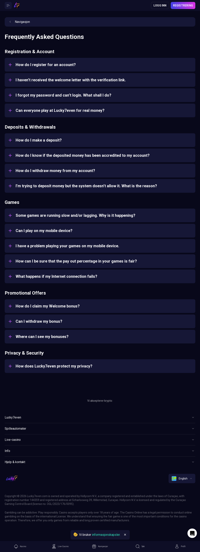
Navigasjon (19, 22)
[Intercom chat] (192, 533)
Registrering (183, 5)
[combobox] (182, 478)
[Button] (8, 5)
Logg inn (160, 5)
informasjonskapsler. (106, 535)
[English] (182, 478)
